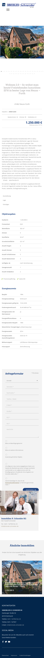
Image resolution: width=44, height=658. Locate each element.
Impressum (14, 655)
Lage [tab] (4, 200)
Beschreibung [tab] (7, 131)
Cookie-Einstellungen (25, 655)
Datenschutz (5, 655)
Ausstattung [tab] (7, 196)
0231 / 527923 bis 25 (14, 619)
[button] (1, 72)
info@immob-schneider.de (15, 625)
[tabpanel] (22, 163)
